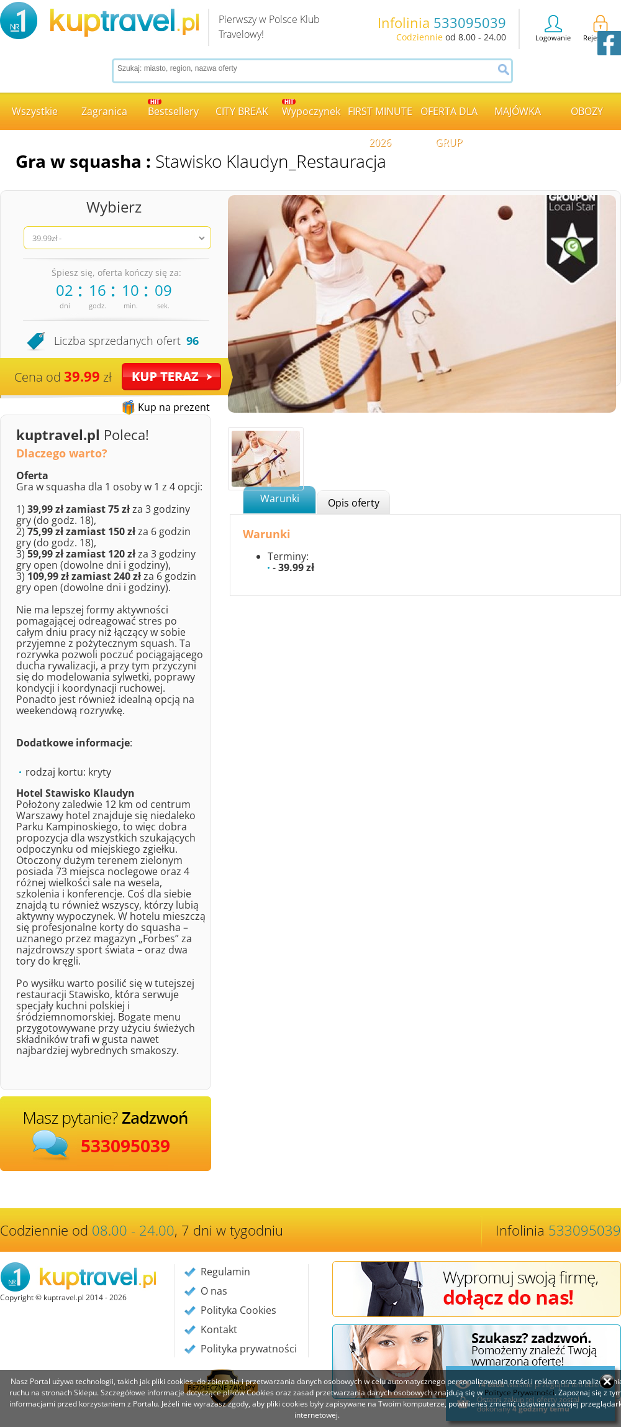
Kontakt (219, 1329)
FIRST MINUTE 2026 (380, 117)
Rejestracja (600, 28)
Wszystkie (35, 111)
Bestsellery (173, 108)
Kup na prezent (174, 407)
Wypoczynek (311, 108)
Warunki (279, 498)
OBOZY (587, 111)
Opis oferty (353, 503)
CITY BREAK (241, 111)
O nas (214, 1291)
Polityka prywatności (249, 1349)
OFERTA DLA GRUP (449, 117)
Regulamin (225, 1271)
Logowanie (553, 28)
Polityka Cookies (238, 1310)
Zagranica (104, 111)
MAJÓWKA (517, 111)
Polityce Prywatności (519, 1392)
